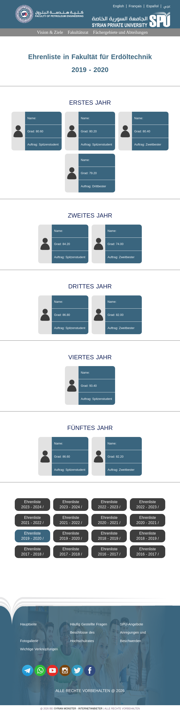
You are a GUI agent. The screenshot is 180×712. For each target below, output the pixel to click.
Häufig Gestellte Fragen (88, 624)
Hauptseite (28, 624)
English (118, 6)
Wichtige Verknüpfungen (39, 649)
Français (135, 6)
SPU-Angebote (131, 624)
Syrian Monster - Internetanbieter (78, 708)
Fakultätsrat (78, 32)
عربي (166, 6)
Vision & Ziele (50, 32)
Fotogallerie (29, 641)
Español (152, 6)
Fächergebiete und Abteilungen (120, 32)
